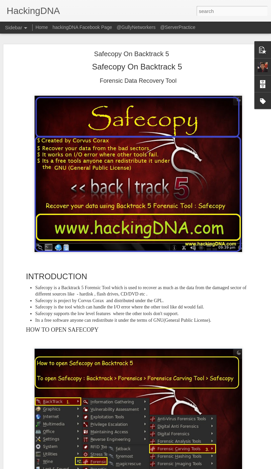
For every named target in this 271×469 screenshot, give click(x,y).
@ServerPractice (178, 27)
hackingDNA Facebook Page (82, 27)
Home (42, 27)
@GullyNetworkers (136, 27)
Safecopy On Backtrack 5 (131, 54)
